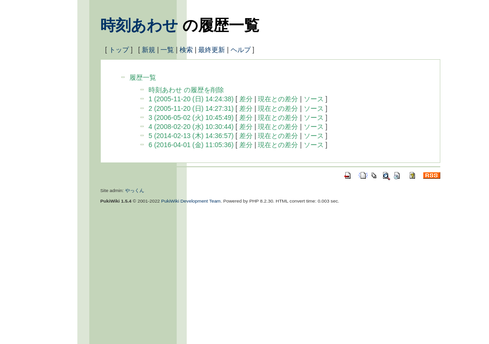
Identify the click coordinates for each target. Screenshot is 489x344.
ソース (314, 99)
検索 (186, 50)
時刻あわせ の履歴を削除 (186, 90)
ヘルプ (241, 50)
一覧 (167, 50)
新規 (148, 50)
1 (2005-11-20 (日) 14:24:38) (191, 99)
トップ (119, 50)
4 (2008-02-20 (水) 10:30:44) (191, 126)
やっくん (134, 190)
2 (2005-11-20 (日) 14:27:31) (191, 108)
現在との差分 (278, 99)
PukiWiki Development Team (191, 201)
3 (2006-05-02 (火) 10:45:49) (191, 117)
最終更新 (211, 50)
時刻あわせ (139, 25)
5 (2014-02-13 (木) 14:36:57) (191, 136)
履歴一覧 (142, 77)
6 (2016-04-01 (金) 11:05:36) (191, 145)
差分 (246, 99)
